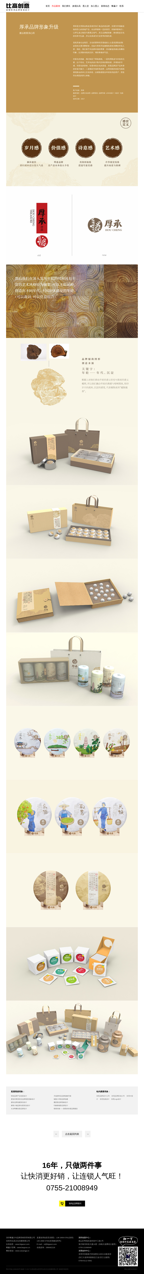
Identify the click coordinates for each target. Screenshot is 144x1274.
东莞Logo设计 (116, 1099)
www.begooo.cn (23, 1247)
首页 (48, 6)
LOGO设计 (110, 93)
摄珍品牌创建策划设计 (19, 1102)
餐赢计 (114, 6)
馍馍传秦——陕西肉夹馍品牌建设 (66, 1109)
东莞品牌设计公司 (103, 1096)
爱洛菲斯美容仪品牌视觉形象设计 (23, 1099)
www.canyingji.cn (22, 1250)
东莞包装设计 (104, 1099)
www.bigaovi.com (22, 1244)
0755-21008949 (72, 1188)
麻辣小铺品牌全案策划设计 (20, 1105)
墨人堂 (86, 6)
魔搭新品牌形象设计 (61, 1102)
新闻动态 (105, 6)
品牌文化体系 (86, 93)
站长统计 (134, 1269)
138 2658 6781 (62, 1237)
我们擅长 (66, 6)
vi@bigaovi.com (50, 1244)
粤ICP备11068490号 (13, 1269)
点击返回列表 (72, 1134)
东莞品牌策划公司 (118, 1096)
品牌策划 (94, 93)
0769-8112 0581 (85, 1260)
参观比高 (76, 6)
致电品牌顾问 (75, 1203)
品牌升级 (102, 93)
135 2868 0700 (43, 1241)
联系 (122, 6)
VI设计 (117, 93)
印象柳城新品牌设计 (61, 1105)
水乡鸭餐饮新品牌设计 (19, 1109)
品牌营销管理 (22, 1237)
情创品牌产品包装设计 (19, 1096)
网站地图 (127, 1269)
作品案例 (56, 6)
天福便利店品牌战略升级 (62, 1096)
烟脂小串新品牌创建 (61, 1099)
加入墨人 (95, 6)
